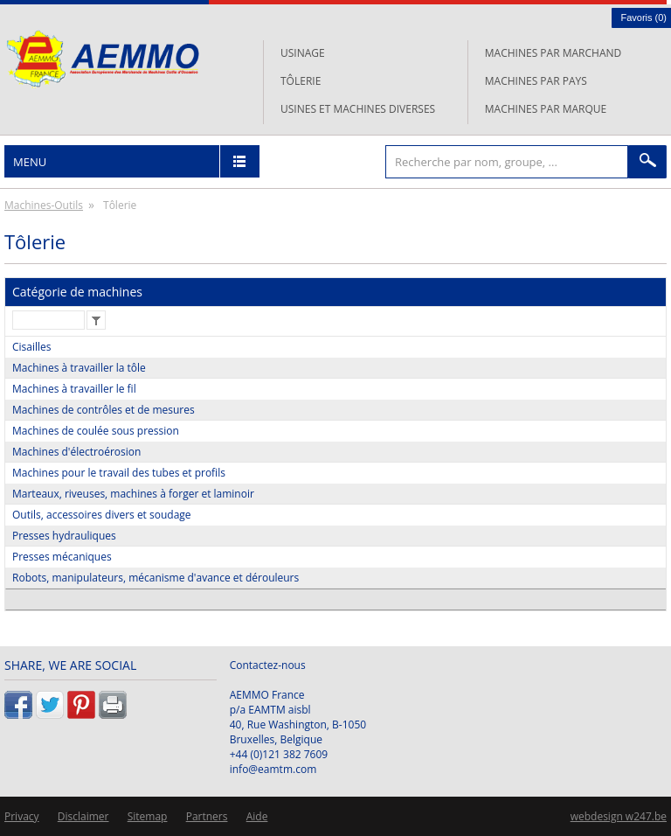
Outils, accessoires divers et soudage (101, 514)
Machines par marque (545, 108)
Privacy (21, 816)
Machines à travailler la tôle (79, 367)
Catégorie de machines (77, 291)
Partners (207, 816)
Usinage (302, 52)
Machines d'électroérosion (76, 451)
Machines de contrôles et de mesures (103, 409)
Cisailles (32, 346)
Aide (257, 816)
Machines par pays (536, 80)
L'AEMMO (102, 59)
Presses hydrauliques (64, 535)
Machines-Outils (43, 205)
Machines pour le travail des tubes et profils (118, 472)
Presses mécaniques (62, 556)
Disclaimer (83, 816)
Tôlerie (300, 80)
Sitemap (148, 816)
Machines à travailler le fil (74, 388)
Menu (29, 162)
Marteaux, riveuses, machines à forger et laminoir (133, 493)
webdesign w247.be (619, 816)
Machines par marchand (553, 52)
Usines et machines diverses (357, 108)
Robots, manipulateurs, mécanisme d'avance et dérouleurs (155, 577)
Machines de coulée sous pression (95, 430)
